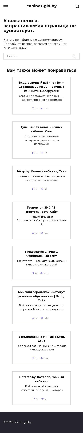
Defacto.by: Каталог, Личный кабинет (41, 379)
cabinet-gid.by (41, 5)
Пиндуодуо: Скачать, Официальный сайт (41, 253)
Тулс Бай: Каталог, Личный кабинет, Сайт (41, 129)
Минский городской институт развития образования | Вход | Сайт (41, 296)
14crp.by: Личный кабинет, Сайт (41, 171)
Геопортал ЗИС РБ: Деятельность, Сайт (42, 209)
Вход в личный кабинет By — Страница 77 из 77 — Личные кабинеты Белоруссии (41, 87)
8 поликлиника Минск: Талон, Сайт (41, 338)
